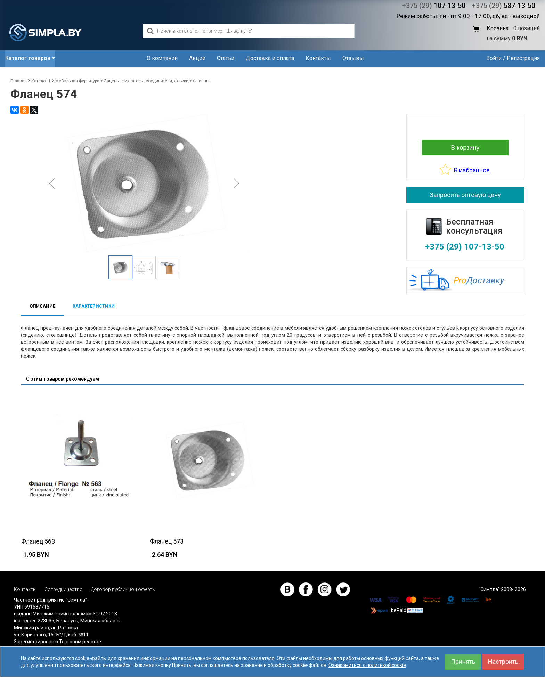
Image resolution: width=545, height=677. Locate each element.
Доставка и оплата (270, 58)
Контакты (318, 58)
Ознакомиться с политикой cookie (367, 665)
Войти (494, 58)
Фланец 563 (38, 541)
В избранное (472, 170)
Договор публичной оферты (123, 589)
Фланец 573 (167, 541)
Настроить (503, 661)
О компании (162, 58)
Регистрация (523, 58)
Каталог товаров (30, 58)
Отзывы (353, 58)
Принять (463, 661)
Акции (197, 58)
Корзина (498, 28)
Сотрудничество (63, 589)
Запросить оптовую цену (465, 194)
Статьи (225, 58)
